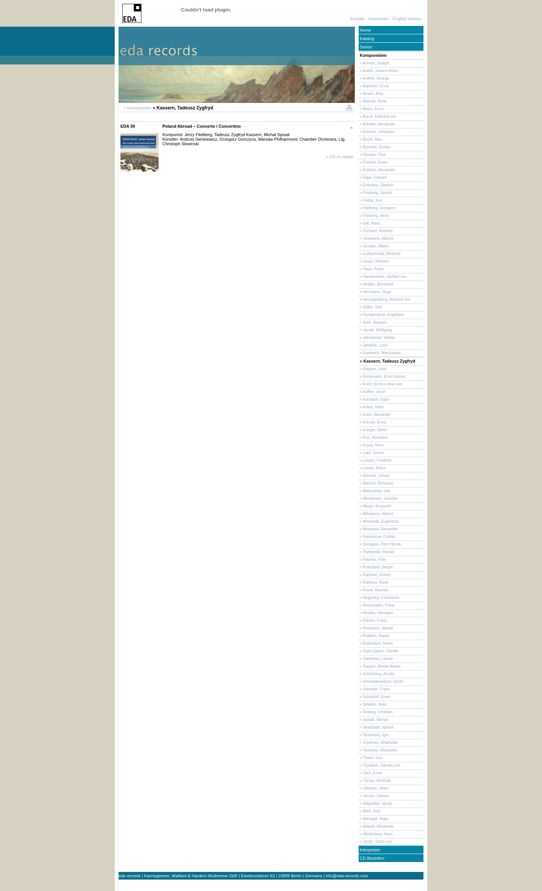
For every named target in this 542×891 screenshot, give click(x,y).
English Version (407, 18)
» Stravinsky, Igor (374, 735)
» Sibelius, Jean (372, 704)
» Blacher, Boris (372, 101)
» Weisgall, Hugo (373, 819)
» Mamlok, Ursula (374, 476)
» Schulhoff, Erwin (374, 697)
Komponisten (372, 55)
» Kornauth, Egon (374, 399)
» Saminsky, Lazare (376, 659)
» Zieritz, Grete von (375, 842)
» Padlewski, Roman (376, 552)
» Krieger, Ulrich (373, 430)
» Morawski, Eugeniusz (379, 521)
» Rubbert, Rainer (374, 636)
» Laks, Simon (371, 453)
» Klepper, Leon (372, 369)
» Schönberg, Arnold (376, 674)
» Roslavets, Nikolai (376, 628)
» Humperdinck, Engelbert (381, 315)
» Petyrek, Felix (372, 559)
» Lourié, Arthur (372, 468)
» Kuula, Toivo (371, 445)
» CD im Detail (339, 156)
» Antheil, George (374, 78)
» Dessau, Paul (372, 155)
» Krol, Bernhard (373, 437)
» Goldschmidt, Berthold (380, 254)
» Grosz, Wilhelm (374, 261)
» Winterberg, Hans (376, 834)
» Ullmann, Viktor (374, 788)
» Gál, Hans (369, 223)
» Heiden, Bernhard (376, 284)
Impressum (378, 18)
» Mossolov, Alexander (378, 529)
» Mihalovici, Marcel (376, 514)
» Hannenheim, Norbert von (383, 277)
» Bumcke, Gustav (375, 147)
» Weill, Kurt (369, 811)
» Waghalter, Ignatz (376, 803)
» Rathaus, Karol (373, 582)
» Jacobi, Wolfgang (375, 330)
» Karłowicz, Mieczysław (380, 353)
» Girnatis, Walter (374, 246)
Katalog (366, 38)
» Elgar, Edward (372, 177)
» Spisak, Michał (373, 720)
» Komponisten (136, 108)
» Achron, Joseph (374, 63)
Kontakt (357, 18)
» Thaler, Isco (371, 758)
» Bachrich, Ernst (374, 86)
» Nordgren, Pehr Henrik (380, 544)
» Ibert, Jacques (373, 322)
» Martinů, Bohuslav (376, 483)
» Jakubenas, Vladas (377, 338)
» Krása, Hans (371, 407)
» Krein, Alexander (375, 415)
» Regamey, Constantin (379, 598)
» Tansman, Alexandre (378, 750)
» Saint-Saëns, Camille (379, 651)
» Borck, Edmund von (377, 116)
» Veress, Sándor (374, 796)
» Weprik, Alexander (376, 826)
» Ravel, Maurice (373, 590)
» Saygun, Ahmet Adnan (380, 666)
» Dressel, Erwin (373, 162)
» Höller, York (370, 307)
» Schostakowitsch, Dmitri (381, 681)
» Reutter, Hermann (376, 613)
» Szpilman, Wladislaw (378, 742)
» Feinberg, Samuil (375, 193)
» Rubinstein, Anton (376, 643)
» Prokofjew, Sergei (376, 567)
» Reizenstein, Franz (377, 605)
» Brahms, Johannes (377, 132)
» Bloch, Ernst (371, 109)
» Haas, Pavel (371, 269)
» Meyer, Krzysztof (375, 506)
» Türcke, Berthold (375, 781)
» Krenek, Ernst (372, 422)
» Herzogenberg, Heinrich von (385, 299)
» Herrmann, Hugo (375, 292)
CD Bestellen (371, 858)
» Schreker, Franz (374, 689)
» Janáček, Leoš (373, 345)
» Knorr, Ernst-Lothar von (380, 384)
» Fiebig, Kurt (370, 200)
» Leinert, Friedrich (375, 460)
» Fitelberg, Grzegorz (377, 208)
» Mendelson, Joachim (378, 498)
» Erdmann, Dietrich (376, 185)
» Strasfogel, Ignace (376, 727)
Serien (365, 47)
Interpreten (369, 850)
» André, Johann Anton (378, 71)
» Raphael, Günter (375, 575)
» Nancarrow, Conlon (377, 537)
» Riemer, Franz (373, 620)
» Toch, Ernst (370, 773)
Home (365, 30)
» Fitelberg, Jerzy (374, 216)
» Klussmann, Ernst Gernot (382, 376)
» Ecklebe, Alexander (377, 170)
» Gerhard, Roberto (376, 231)
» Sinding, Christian (376, 712)
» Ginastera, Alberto (376, 238)
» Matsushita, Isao (375, 491)
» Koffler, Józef (372, 392)
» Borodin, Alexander (377, 124)
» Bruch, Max (370, 139)
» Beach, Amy (371, 94)
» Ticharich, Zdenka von (379, 765)
